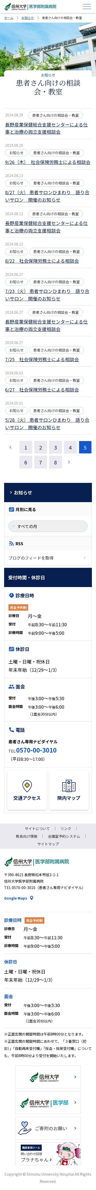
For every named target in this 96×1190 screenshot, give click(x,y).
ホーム (8, 17)
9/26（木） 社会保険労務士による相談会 (47, 162)
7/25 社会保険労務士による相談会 (42, 359)
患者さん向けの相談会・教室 (55, 115)
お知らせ (28, 17)
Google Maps (15, 898)
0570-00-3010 (36, 749)
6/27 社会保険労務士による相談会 (42, 389)
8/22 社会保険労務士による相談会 (42, 260)
